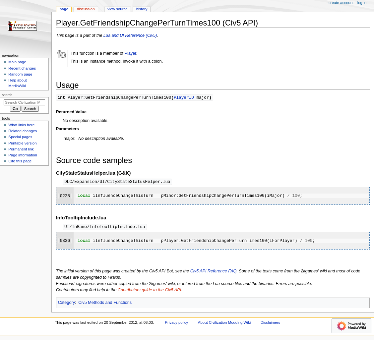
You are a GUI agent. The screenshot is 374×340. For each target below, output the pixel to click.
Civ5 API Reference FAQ (213, 272)
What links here (21, 125)
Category (66, 303)
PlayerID (184, 97)
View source (117, 9)
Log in (361, 3)
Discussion (85, 9)
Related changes (22, 131)
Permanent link (20, 149)
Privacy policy (176, 323)
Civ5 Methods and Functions (105, 303)
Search (7, 95)
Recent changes (22, 68)
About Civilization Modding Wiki (224, 323)
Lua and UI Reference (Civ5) (130, 35)
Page (63, 9)
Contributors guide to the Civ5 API (149, 291)
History (142, 9)
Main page (17, 62)
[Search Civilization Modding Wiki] (24, 102)
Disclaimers (270, 323)
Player (130, 53)
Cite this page (19, 161)
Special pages (20, 137)
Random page (20, 74)
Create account (341, 3)
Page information (22, 155)
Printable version (22, 143)
